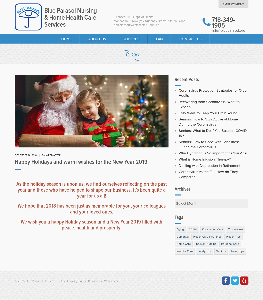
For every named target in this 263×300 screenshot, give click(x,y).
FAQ (159, 39)
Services (131, 39)
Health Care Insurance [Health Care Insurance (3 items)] (207, 236)
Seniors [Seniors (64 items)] (221, 251)
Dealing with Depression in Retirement (209, 165)
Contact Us (190, 39)
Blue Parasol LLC (36, 281)
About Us (97, 39)
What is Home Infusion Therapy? (205, 159)
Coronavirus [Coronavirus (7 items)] (235, 229)
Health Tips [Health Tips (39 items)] (233, 236)
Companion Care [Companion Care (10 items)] (212, 229)
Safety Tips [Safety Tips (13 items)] (205, 251)
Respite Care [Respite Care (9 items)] (184, 251)
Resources (95, 281)
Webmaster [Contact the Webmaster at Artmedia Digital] (111, 281)
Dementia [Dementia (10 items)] (182, 236)
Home (66, 39)
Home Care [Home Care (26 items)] (183, 244)
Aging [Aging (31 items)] (180, 229)
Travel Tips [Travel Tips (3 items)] (237, 251)
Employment (233, 4)
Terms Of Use (57, 281)
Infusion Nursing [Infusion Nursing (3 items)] (206, 244)
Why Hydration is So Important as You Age (213, 153)
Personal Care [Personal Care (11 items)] (230, 244)
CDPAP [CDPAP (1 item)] (193, 229)
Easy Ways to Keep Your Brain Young (208, 113)
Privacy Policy (77, 281)
